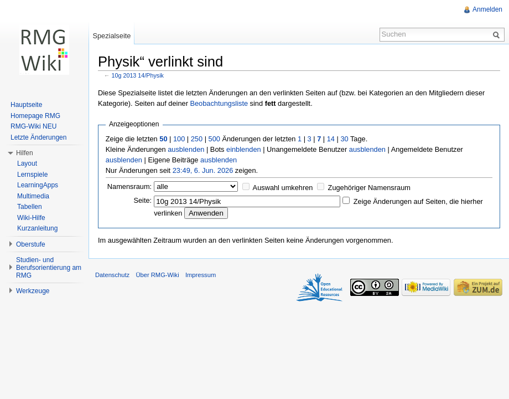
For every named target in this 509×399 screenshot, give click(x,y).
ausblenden (186, 149)
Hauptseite (26, 105)
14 (331, 139)
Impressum (200, 275)
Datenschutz (112, 275)
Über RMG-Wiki (157, 275)
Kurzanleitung (37, 228)
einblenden (243, 149)
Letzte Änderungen (38, 137)
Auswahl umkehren (283, 187)
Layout (27, 163)
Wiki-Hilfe (31, 218)
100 (179, 139)
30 (344, 139)
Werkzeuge (32, 291)
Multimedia (33, 196)
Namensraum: (129, 186)
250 (196, 139)
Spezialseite (111, 36)
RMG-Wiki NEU (33, 126)
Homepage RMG (35, 116)
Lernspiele (32, 174)
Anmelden (487, 9)
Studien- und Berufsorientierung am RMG (48, 267)
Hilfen (24, 153)
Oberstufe (30, 244)
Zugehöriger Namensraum (369, 187)
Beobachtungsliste (219, 103)
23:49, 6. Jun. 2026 (203, 170)
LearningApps (37, 185)
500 (214, 139)
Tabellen (29, 207)
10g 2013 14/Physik (138, 75)
